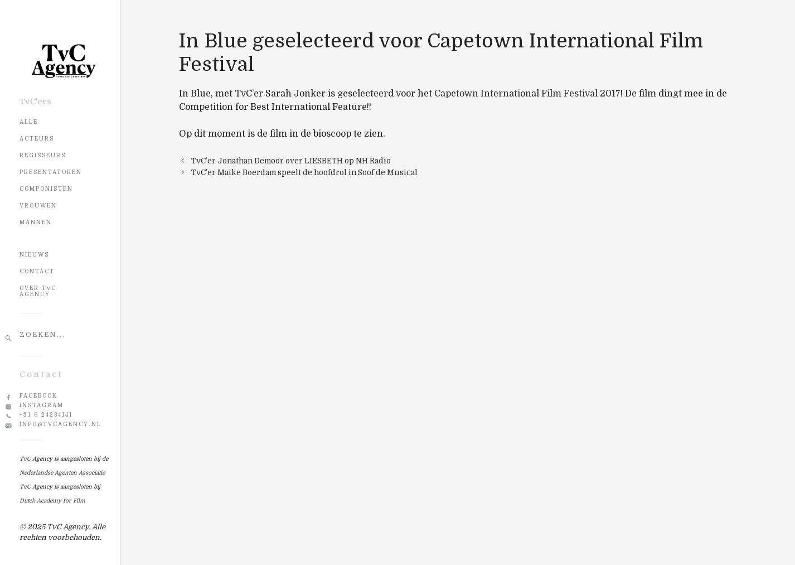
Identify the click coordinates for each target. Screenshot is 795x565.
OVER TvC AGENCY (38, 291)
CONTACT (37, 271)
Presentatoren (51, 172)
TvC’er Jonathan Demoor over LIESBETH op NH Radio (291, 161)
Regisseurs (43, 155)
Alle (29, 122)
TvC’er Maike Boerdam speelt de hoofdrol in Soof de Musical (304, 172)
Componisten (46, 189)
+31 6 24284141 (46, 415)
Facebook (38, 396)
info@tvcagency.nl (60, 424)
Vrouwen (38, 205)
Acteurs (37, 139)
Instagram (42, 405)
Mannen (36, 222)
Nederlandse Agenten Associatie (62, 473)
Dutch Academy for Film (52, 501)
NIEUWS (34, 255)
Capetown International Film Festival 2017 (527, 94)
